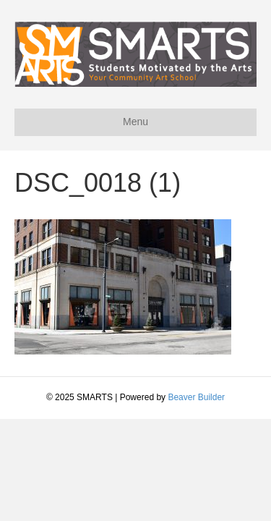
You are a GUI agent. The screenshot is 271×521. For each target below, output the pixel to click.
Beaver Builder (196, 397)
